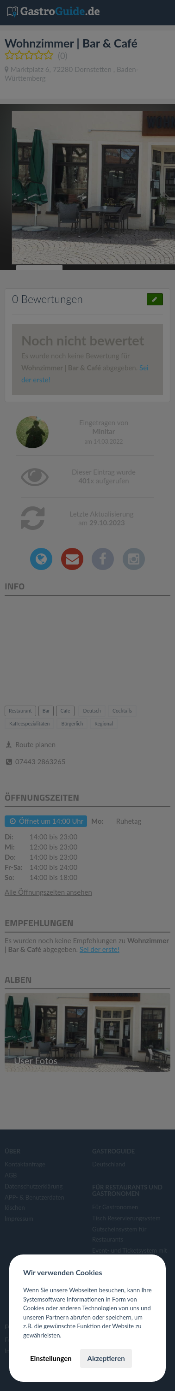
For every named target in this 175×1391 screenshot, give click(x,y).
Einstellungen (51, 1358)
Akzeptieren (106, 1358)
